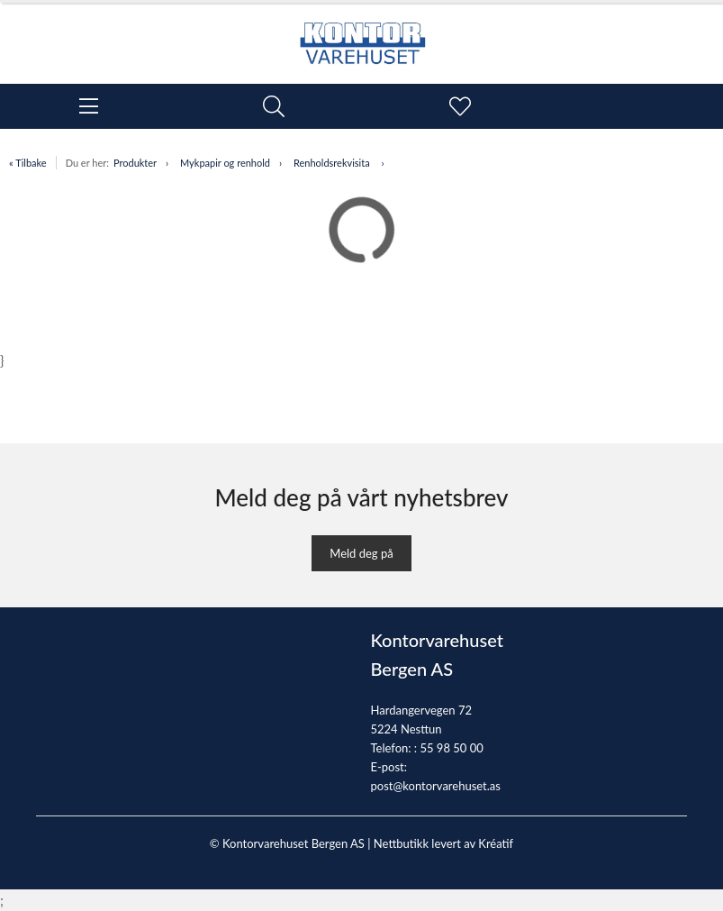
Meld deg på (361, 553)
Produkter (135, 163)
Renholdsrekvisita (333, 163)
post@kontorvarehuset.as (436, 786)
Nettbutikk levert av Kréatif (443, 843)
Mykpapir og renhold (225, 163)
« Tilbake (28, 163)
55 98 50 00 (451, 748)
